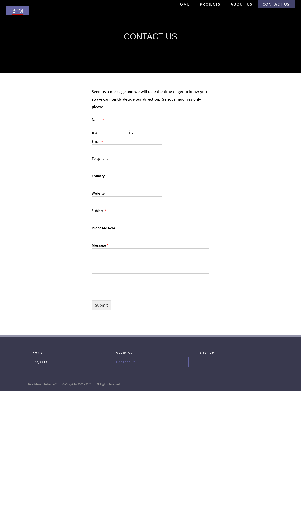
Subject (99, 211)
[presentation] (123, 293)
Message (100, 245)
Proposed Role (103, 228)
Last (131, 133)
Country (98, 176)
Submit (101, 305)
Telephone (100, 159)
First (94, 133)
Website (98, 193)
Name (98, 120)
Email (97, 141)
